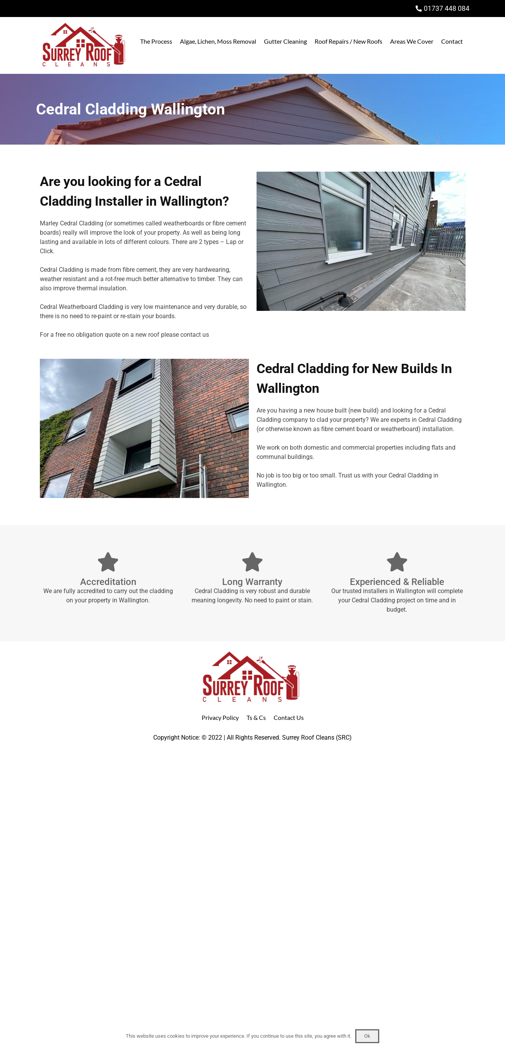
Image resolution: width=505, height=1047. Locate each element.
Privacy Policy (220, 717)
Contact (452, 41)
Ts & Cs (256, 717)
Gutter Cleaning (285, 41)
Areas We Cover (411, 41)
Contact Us (289, 717)
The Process (156, 41)
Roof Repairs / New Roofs (348, 41)
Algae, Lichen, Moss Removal (218, 41)
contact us (194, 334)
